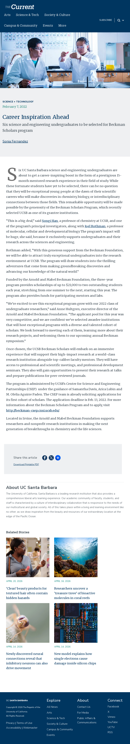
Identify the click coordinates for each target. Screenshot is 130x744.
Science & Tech (27, 15)
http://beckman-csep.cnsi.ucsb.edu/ (32, 410)
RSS (110, 732)
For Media (83, 713)
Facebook (113, 706)
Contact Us (83, 707)
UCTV (111, 727)
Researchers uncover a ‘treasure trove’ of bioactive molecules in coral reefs (74, 593)
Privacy (10, 723)
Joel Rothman (95, 226)
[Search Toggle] (121, 20)
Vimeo (111, 717)
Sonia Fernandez (15, 141)
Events (48, 25)
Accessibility (13, 728)
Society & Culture (57, 15)
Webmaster (30, 728)
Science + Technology (18, 101)
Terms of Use (24, 723)
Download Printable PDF (26, 464)
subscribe (105, 20)
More (62, 25)
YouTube (113, 722)
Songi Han (50, 221)
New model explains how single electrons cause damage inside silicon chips (75, 658)
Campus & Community (20, 25)
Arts (7, 15)
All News (52, 707)
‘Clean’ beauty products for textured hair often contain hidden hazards (27, 593)
